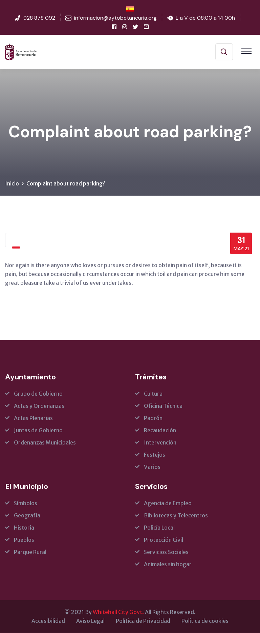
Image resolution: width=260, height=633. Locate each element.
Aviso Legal (90, 621)
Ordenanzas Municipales (45, 442)
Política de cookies (205, 621)
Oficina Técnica (163, 406)
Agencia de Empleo (168, 503)
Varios (152, 467)
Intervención (160, 442)
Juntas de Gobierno (38, 430)
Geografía (27, 515)
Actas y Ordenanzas (39, 406)
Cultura (153, 394)
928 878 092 (39, 17)
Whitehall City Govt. (118, 612)
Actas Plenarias (33, 418)
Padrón (153, 418)
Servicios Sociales (166, 552)
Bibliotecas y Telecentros (176, 515)
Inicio (12, 183)
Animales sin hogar (168, 564)
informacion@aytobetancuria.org (115, 17)
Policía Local (159, 528)
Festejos (154, 455)
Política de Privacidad (143, 621)
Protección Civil (163, 540)
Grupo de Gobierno (38, 394)
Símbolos (25, 503)
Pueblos (24, 540)
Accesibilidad (48, 621)
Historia (24, 528)
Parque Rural (30, 552)
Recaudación (160, 430)
